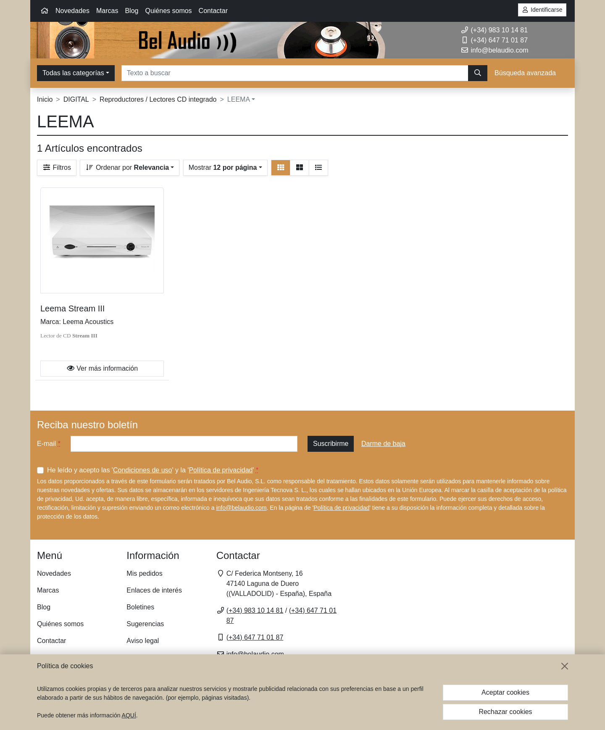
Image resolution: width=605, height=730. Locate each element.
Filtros (56, 167)
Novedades (72, 10)
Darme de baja (383, 443)
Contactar (213, 10)
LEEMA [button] (238, 99)
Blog (131, 10)
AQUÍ (129, 715)
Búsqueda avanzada (525, 72)
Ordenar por (127, 167)
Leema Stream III (72, 308)
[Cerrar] (564, 666)
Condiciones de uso (142, 470)
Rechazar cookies (505, 711)
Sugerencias (145, 623)
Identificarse (542, 9)
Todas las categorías (73, 72)
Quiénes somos (168, 10)
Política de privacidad (221, 470)
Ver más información (102, 368)
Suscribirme (330, 443)
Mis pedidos (144, 573)
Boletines (140, 607)
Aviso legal (142, 640)
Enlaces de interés (154, 590)
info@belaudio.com (241, 507)
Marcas (107, 10)
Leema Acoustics (88, 321)
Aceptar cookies (505, 692)
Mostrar (223, 167)
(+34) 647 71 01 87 (494, 40)
